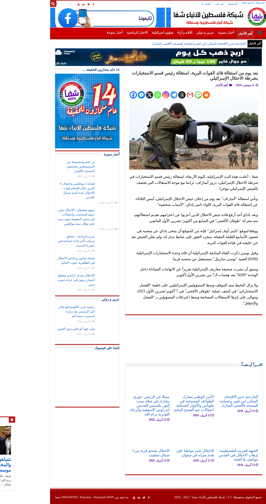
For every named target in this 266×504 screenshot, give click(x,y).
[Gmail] (164, 95)
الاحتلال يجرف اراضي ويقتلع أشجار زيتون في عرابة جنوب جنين (50, 280)
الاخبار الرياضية (111, 32)
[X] (124, 95)
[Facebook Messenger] (115, 95)
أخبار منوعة (89, 32)
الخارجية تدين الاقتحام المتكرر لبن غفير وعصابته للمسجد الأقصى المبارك (173, 43)
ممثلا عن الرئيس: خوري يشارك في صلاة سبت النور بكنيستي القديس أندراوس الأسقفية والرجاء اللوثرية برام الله (124, 405)
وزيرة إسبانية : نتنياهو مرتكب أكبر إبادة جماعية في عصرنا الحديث (51, 241)
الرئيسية (207, 3)
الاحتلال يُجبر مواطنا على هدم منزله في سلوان (169, 453)
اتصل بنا (180, 3)
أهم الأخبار (220, 33)
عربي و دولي (179, 32)
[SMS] (172, 95)
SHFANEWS (44, 497)
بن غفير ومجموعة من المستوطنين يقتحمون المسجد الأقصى (55, 166)
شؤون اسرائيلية (137, 32)
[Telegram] (148, 95)
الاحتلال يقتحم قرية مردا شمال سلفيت (125, 453)
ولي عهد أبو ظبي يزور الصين (50, 328)
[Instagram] (140, 95)
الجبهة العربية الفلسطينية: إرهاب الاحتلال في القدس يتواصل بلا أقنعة (213, 455)
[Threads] (156, 95)
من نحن (194, 3)
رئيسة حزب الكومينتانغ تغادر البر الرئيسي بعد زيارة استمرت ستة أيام (51, 311)
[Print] (180, 95)
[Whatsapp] (132, 95)
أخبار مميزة (200, 32)
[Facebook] (107, 95)
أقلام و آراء (159, 32)
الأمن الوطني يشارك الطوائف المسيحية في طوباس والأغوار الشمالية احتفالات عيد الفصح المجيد (168, 403)
